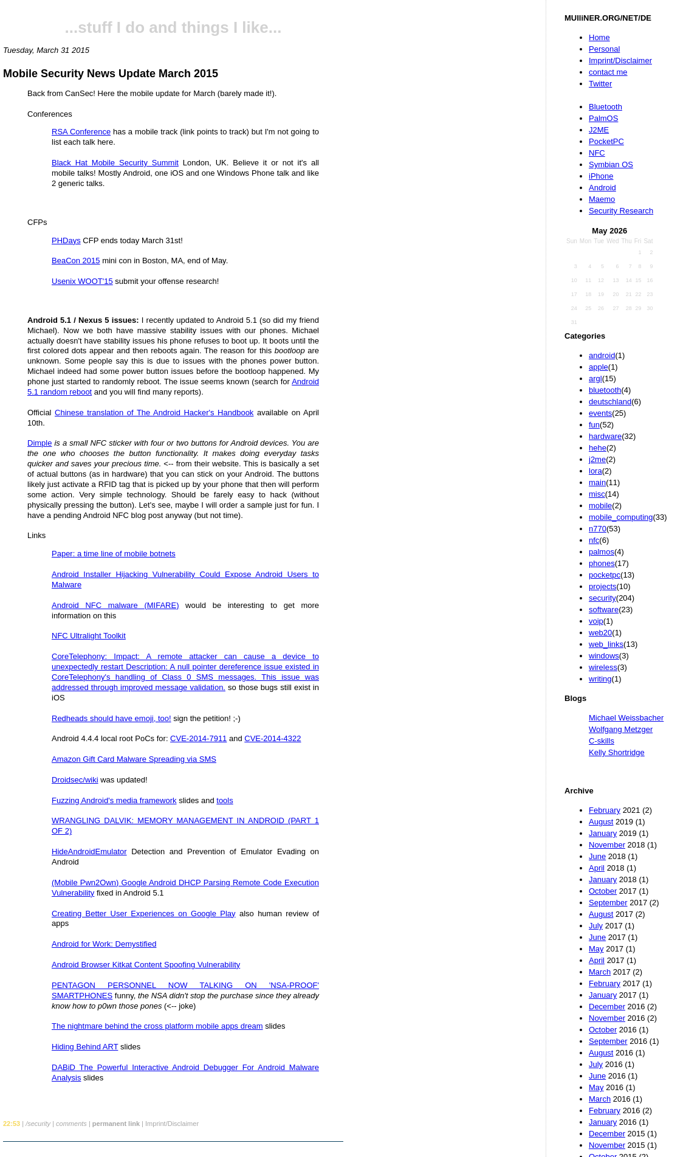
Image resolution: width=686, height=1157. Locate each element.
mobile (600, 505)
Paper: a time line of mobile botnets (114, 553)
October (603, 891)
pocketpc (604, 574)
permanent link (116, 1123)
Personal (604, 49)
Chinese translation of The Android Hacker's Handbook (154, 412)
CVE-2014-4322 (272, 738)
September (608, 902)
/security (38, 1123)
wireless (603, 667)
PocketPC (606, 141)
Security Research (621, 210)
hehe (597, 447)
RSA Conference (81, 131)
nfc (594, 540)
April (597, 867)
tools (224, 800)
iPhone (601, 176)
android (602, 355)
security (602, 598)
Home (599, 37)
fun (594, 424)
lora (595, 470)
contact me (608, 72)
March (600, 971)
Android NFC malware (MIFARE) (115, 605)
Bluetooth (605, 106)
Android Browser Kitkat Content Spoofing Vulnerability (146, 964)
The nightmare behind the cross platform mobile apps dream (157, 1026)
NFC (597, 152)
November (607, 844)
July (596, 925)
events (600, 413)
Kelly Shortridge (617, 752)
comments (71, 1123)
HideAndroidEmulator (89, 851)
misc (597, 494)
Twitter (600, 83)
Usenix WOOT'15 (82, 281)
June (597, 856)
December (607, 1006)
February (604, 810)
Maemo (602, 199)
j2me (597, 459)
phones (602, 563)
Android (602, 187)
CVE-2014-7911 (198, 738)
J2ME (599, 129)
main (597, 482)
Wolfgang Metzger (621, 729)
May (596, 948)
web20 (600, 632)
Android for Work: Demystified (104, 943)
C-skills (601, 740)
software (604, 609)
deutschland (610, 401)
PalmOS (603, 118)
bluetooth (605, 390)
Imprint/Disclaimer (620, 60)
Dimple (39, 442)
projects (603, 586)
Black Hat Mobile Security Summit (115, 162)
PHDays (66, 240)
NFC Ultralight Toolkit (89, 635)
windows (604, 655)
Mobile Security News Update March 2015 (110, 73)
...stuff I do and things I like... (173, 27)
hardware (605, 436)
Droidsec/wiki (75, 779)
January (603, 833)
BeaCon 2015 (76, 260)
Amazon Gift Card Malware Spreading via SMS (134, 759)
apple (598, 366)
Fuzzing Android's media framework (114, 800)
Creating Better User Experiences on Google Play (144, 913)
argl (595, 378)
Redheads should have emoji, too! (111, 718)
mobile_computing (621, 517)
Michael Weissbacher (626, 717)
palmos (601, 551)
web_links (606, 644)
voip (596, 621)
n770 (597, 528)
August (601, 821)
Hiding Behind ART (85, 1046)
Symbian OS (611, 164)
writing (600, 678)
